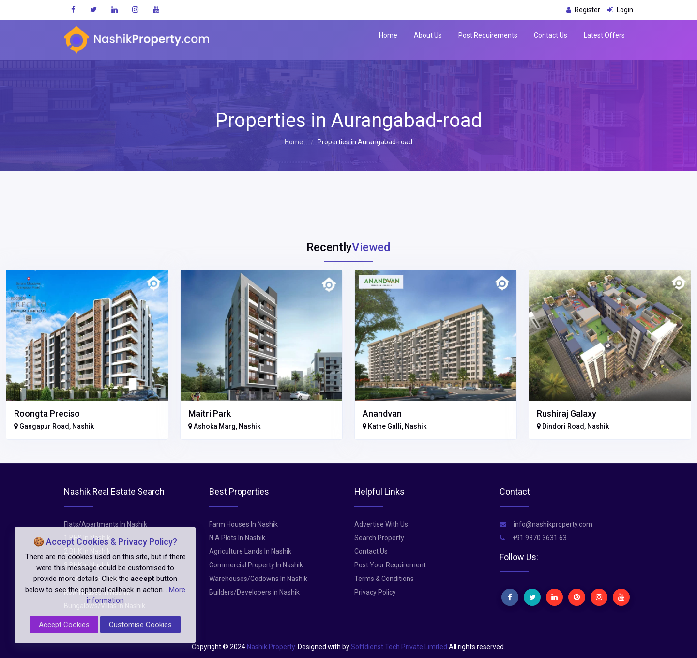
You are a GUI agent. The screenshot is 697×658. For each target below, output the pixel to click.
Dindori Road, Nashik (573, 426)
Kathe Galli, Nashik (394, 426)
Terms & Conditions (384, 578)
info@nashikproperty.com (546, 524)
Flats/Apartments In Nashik (105, 524)
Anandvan (382, 413)
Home (388, 35)
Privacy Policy (375, 592)
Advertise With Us (381, 524)
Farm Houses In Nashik (243, 524)
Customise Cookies (140, 624)
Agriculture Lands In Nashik (250, 551)
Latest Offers (604, 35)
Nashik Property (271, 647)
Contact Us (550, 35)
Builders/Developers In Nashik (254, 592)
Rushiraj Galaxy (566, 413)
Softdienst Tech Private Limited (399, 647)
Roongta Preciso (47, 413)
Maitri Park (209, 413)
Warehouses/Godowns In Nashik (258, 578)
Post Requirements (487, 35)
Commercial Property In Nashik (256, 565)
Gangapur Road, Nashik (54, 426)
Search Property (379, 538)
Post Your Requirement (390, 565)
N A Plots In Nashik (237, 538)
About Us (428, 35)
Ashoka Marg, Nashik (224, 426)
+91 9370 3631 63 (533, 538)
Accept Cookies (64, 624)
